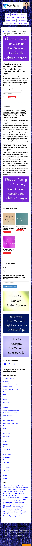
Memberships (6, 439)
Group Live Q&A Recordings (10, 412)
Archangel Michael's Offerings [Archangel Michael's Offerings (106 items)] (14, 489)
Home (7, 14)
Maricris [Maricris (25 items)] (11, 504)
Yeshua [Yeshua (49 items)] (21, 516)
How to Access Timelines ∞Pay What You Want (8, 228)
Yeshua (5, 478)
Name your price (8, 89)
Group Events (15, 14)
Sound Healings (21, 102)
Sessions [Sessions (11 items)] (5, 510)
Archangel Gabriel (7, 386)
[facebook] (9, 364)
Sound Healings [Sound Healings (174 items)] (14, 510)
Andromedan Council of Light (10, 384)
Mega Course (6, 433)
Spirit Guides (6, 457)
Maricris (5, 428)
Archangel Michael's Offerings (10, 389)
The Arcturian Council (8, 459)
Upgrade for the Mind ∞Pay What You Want (8, 250)
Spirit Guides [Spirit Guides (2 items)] (23, 510)
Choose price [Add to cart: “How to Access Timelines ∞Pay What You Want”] (7, 231)
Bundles (5, 399)
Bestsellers (6, 391)
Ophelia (5, 441)
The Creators (6, 465)
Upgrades (5, 475)
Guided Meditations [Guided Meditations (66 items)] (14, 498)
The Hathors (6, 470)
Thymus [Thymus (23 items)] (11, 516)
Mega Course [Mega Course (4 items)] (25, 504)
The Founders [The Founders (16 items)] (17, 514)
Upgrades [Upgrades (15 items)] (16, 516)
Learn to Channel (10, 20)
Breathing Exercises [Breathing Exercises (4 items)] (22, 491)
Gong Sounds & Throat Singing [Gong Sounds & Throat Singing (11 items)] (11, 495)
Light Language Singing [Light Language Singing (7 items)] (15, 500)
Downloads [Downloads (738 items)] (13, 493)
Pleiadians (13, 102)
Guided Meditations (8, 415)
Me (11, 23)
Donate (6, 23)
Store (9, 31)
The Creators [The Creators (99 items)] (8, 514)
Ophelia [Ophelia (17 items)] (21, 506)
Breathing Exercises (8, 397)
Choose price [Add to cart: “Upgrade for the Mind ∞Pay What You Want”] (7, 253)
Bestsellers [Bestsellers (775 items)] (8, 491)
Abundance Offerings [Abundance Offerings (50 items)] (10, 486)
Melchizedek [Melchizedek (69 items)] (7, 506)
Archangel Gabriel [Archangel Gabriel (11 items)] (23, 487)
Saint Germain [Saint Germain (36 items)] (21, 508)
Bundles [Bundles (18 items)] (5, 493)
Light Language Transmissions (11, 423)
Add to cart (12, 97)
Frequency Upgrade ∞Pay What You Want (21, 227)
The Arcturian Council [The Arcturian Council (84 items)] (11, 512)
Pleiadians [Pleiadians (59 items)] (6, 508)
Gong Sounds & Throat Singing (11, 410)
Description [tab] (7, 106)
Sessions (23, 14)
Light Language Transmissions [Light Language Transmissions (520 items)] (14, 501)
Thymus (5, 473)
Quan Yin (5, 446)
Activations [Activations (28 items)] (21, 486)
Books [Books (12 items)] (15, 491)
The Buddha (6, 462)
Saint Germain (6, 449)
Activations (6, 381)
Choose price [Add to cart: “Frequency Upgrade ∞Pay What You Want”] (20, 230)
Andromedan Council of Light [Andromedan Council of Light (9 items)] (10, 487)
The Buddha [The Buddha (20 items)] (23, 512)
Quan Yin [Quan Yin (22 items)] (13, 508)
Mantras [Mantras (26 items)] (5, 504)
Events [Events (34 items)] (21, 494)
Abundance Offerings (8, 378)
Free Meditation (21, 20)
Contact (26, 23)
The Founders (6, 467)
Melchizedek (6, 436)
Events (5, 405)
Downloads (6, 402)
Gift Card (5, 407)
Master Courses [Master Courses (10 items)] (18, 504)
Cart (20, 23)
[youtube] (5, 364)
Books (15, 23)
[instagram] (14, 364)
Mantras (5, 425)
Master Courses (10, 17)
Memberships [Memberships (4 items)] (16, 506)
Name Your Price (21, 17)
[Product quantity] (5, 97)
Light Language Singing (9, 420)
